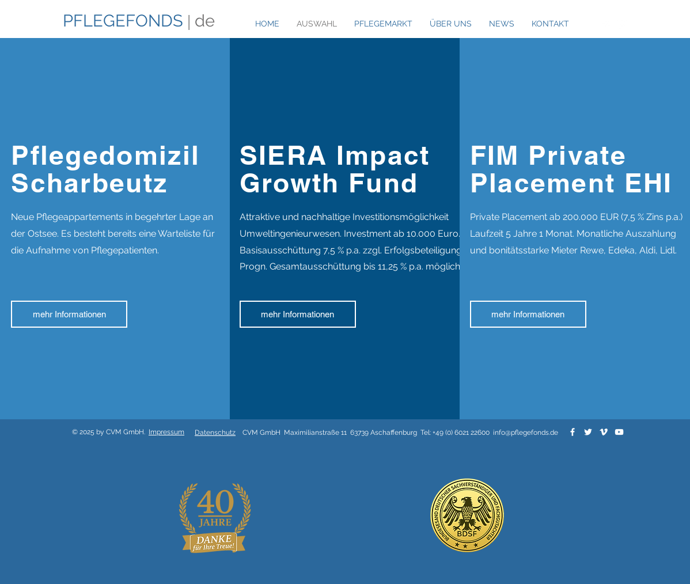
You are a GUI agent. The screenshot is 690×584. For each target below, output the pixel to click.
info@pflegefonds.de (525, 432)
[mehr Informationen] (69, 314)
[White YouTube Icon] (619, 432)
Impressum (166, 432)
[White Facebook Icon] (591, 23)
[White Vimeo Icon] (603, 432)
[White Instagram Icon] (622, 23)
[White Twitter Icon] (606, 23)
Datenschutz (215, 432)
